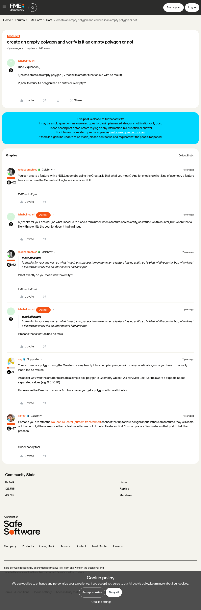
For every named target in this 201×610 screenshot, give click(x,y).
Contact (81, 546)
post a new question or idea (127, 132)
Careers (65, 546)
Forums (20, 20)
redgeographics (27, 169)
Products (28, 546)
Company (10, 546)
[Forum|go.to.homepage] (17, 8)
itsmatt (22, 415)
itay (20, 359)
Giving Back (46, 546)
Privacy (118, 546)
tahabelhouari (26, 60)
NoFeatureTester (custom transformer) (76, 422)
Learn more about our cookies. (169, 583)
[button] (4, 8)
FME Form (35, 20)
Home (7, 20)
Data (49, 20)
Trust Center (99, 546)
